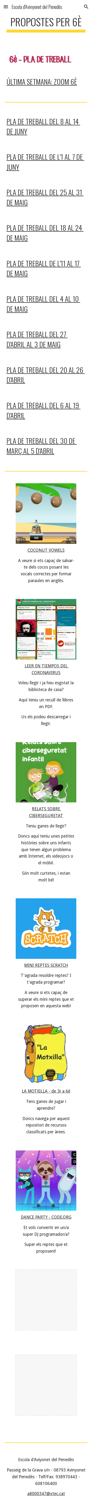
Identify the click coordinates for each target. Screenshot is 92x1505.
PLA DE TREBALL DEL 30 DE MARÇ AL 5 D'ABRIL (42, 445)
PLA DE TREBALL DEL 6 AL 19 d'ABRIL (43, 410)
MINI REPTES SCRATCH (46, 965)
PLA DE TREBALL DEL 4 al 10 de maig (43, 303)
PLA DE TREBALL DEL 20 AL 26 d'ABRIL (46, 374)
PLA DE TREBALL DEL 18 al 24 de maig (45, 232)
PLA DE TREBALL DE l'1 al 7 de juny (45, 161)
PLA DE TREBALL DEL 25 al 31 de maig (45, 197)
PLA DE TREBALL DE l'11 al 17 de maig (44, 268)
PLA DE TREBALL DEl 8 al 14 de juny (43, 126)
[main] (46, 23)
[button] (6, 6)
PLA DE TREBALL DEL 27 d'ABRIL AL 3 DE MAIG (37, 339)
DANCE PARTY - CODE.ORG (46, 1217)
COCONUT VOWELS (46, 550)
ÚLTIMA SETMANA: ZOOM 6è (42, 81)
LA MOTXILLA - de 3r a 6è (46, 1091)
